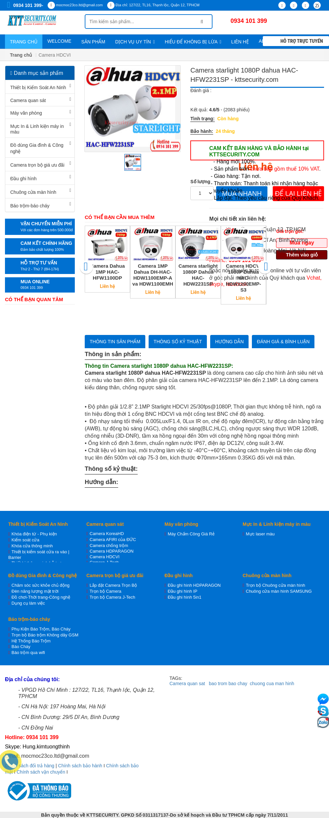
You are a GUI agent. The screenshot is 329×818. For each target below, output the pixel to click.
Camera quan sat (187, 683)
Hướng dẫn (229, 341)
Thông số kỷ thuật (178, 341)
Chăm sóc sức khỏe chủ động (41, 585)
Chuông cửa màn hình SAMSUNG (279, 591)
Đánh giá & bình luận (283, 341)
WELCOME (59, 41)
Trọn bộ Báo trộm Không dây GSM (45, 634)
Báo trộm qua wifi (28, 652)
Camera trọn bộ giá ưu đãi (37, 165)
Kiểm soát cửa (25, 539)
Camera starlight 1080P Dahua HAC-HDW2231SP (197, 275)
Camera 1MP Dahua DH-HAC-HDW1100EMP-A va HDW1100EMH (152, 275)
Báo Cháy (21, 646)
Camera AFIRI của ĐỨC (113, 539)
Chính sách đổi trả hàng (29, 765)
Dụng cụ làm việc (28, 603)
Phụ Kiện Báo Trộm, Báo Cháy (41, 629)
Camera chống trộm (109, 545)
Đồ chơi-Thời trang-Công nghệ (41, 597)
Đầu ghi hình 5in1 (185, 597)
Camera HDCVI (104, 556)
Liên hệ (240, 41)
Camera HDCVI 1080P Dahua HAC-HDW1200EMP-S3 (243, 278)
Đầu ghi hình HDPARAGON (194, 585)
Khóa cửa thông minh (32, 545)
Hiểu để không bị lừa (193, 41)
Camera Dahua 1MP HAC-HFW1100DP (107, 272)
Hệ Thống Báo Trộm (31, 640)
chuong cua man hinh (272, 683)
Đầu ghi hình (23, 178)
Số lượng (200, 181)
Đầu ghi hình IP (182, 591)
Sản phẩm (93, 41)
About (269, 41)
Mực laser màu (260, 533)
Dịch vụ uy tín (135, 41)
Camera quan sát (28, 100)
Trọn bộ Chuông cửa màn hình (275, 585)
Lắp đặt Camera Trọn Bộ (113, 585)
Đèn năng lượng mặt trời (35, 591)
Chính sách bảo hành (80, 765)
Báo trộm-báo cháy (30, 205)
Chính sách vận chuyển (41, 772)
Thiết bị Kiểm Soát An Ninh (38, 87)
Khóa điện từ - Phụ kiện (34, 533)
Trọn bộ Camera (105, 591)
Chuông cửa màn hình (33, 192)
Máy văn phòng (26, 113)
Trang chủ (23, 41)
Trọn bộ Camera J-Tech (112, 597)
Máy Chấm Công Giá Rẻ (191, 533)
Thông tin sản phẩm (115, 341)
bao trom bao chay (228, 683)
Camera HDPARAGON (112, 551)
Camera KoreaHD (107, 533)
